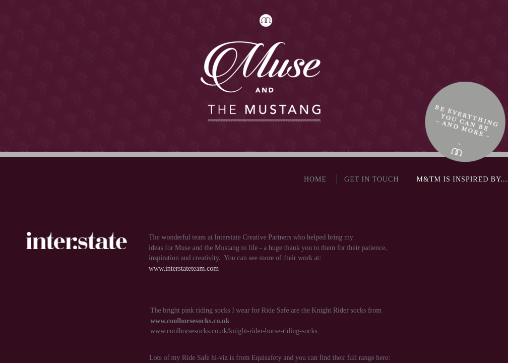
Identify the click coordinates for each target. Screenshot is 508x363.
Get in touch (371, 179)
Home (315, 179)
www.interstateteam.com (184, 268)
